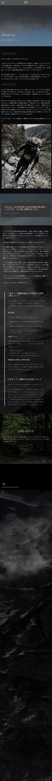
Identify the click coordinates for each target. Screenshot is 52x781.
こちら (33, 404)
